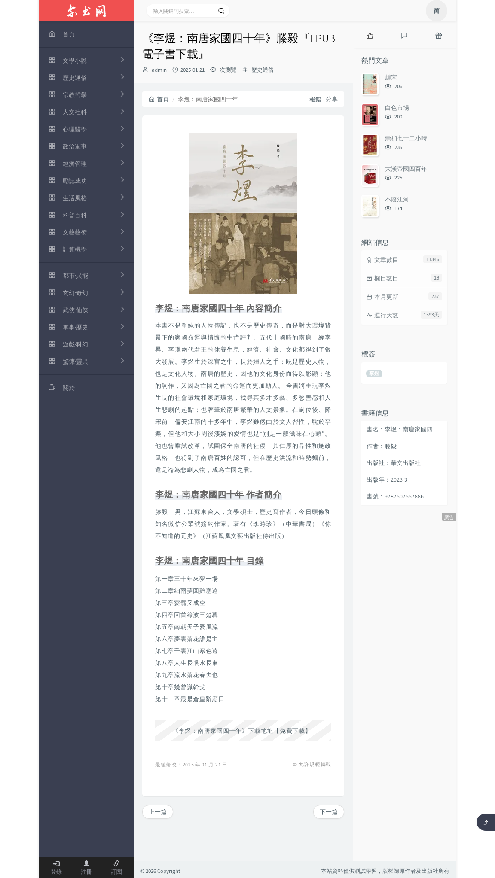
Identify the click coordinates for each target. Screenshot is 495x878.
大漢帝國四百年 (406, 169)
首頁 (159, 99)
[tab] (370, 34)
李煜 (374, 373)
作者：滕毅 (382, 446)
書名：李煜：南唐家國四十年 (405, 429)
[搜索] (221, 10)
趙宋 (391, 77)
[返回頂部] (486, 822)
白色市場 (397, 108)
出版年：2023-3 (387, 479)
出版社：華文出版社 (394, 463)
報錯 (315, 99)
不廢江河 (397, 199)
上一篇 (158, 812)
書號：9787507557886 (395, 496)
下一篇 (329, 812)
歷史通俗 (262, 69)
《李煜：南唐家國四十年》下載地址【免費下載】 (241, 731)
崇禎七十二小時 (406, 138)
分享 (332, 99)
